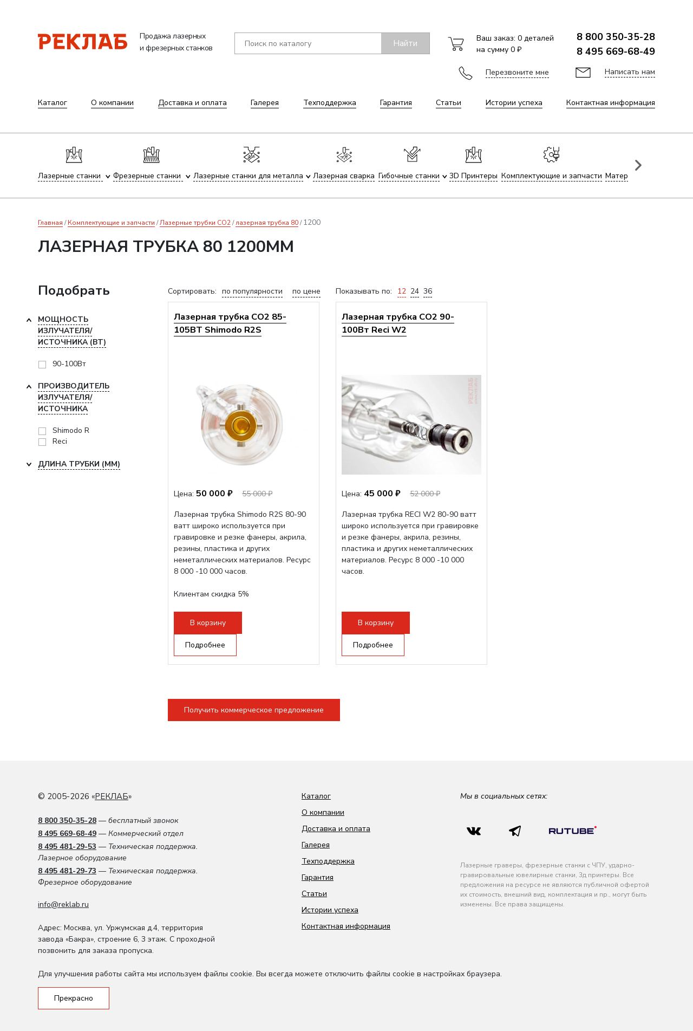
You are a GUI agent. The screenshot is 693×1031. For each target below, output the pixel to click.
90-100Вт (69, 364)
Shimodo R (71, 430)
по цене (306, 291)
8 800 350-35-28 (616, 36)
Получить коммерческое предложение (254, 710)
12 (401, 291)
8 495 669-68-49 (616, 51)
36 (427, 291)
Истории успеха (514, 103)
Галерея (265, 103)
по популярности (252, 291)
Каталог (52, 103)
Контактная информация (610, 103)
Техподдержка (329, 103)
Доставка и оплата (192, 103)
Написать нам (630, 72)
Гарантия (396, 103)
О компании (112, 103)
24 (414, 291)
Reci (60, 441)
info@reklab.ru (63, 904)
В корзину (208, 623)
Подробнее (205, 645)
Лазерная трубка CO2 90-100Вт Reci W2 (398, 323)
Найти (405, 43)
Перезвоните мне (517, 72)
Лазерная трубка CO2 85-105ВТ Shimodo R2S (230, 323)
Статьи (448, 103)
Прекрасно (73, 998)
